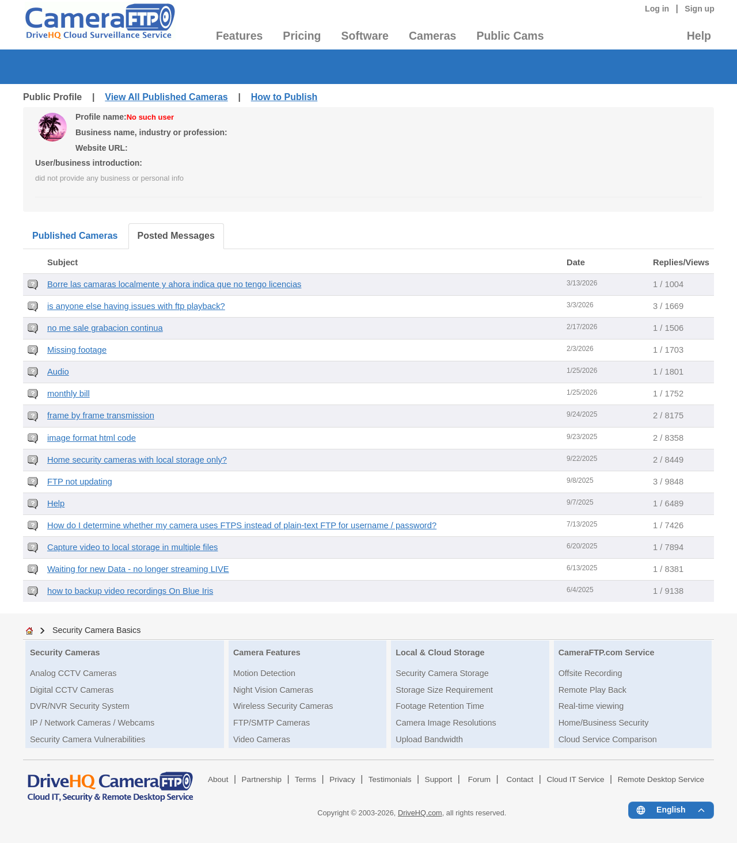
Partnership (262, 779)
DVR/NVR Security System (80, 706)
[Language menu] (671, 810)
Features (239, 35)
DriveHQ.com (420, 812)
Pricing (302, 35)
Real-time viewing (591, 706)
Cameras (432, 35)
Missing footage (77, 349)
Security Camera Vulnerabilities (87, 739)
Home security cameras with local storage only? (137, 459)
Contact (520, 779)
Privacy (342, 779)
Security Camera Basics (96, 630)
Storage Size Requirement (444, 690)
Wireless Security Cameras (283, 706)
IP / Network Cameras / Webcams (92, 722)
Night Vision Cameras (273, 690)
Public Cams (510, 35)
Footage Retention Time (440, 706)
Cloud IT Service (575, 779)
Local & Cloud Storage (440, 652)
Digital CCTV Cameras (72, 690)
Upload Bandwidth (429, 739)
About (218, 779)
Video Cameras (261, 739)
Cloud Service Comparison (608, 739)
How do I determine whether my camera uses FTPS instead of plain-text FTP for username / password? (241, 525)
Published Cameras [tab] (75, 236)
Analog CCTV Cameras (73, 673)
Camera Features (267, 652)
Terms (305, 779)
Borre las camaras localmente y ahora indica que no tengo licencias (174, 284)
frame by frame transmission (100, 415)
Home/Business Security (604, 722)
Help (699, 35)
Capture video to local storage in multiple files (132, 547)
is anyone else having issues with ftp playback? (136, 306)
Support (439, 779)
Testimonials (390, 779)
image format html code (91, 438)
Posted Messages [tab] (176, 236)
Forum (479, 779)
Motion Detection (264, 673)
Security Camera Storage (442, 673)
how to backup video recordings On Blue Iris (130, 591)
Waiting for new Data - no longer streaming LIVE (138, 569)
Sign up (700, 8)
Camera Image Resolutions (446, 722)
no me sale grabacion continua (105, 328)
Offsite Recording (590, 673)
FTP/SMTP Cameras (271, 722)
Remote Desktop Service (661, 779)
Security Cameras (65, 652)
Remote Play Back (592, 690)
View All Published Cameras (166, 97)
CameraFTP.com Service (607, 652)
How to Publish (284, 97)
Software (365, 35)
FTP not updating (79, 481)
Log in (657, 8)
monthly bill (68, 393)
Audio (58, 371)
